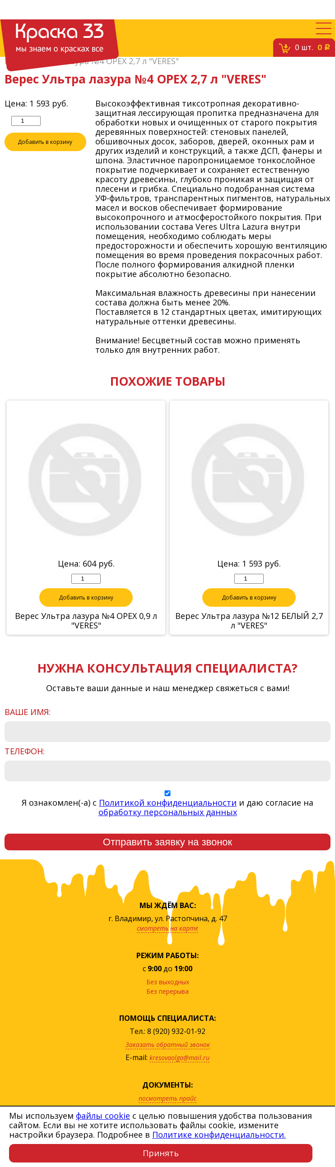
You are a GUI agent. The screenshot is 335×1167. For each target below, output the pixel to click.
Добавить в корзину (45, 142)
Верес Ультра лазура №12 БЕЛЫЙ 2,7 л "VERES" (249, 621)
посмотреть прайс (167, 1098)
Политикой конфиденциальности (168, 803)
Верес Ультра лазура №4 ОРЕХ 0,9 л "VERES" (86, 621)
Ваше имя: (28, 712)
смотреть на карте (167, 928)
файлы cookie (103, 1115)
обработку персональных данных (167, 812)
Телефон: (25, 751)
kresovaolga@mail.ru (179, 1058)
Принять (161, 1153)
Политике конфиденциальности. (219, 1134)
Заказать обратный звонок (168, 1045)
